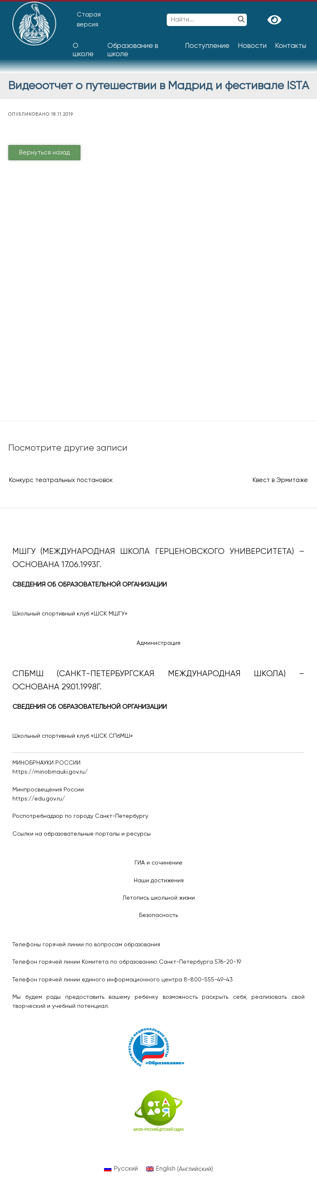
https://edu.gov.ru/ (38, 799)
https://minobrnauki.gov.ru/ (50, 772)
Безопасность (158, 915)
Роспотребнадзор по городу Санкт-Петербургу (80, 816)
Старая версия (89, 20)
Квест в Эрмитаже (280, 480)
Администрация (158, 643)
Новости (252, 46)
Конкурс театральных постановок (61, 480)
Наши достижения (159, 881)
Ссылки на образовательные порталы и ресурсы (81, 834)
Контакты (290, 46)
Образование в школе (132, 50)
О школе (83, 50)
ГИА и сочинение (158, 863)
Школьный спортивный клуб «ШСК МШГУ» (70, 614)
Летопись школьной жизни (159, 898)
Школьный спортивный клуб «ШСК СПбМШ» (72, 736)
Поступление (207, 46)
